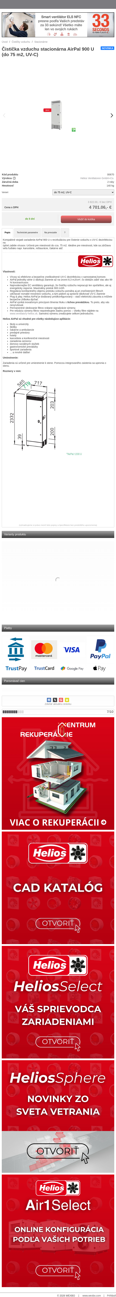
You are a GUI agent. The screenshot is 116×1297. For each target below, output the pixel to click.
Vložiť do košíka (86, 219)
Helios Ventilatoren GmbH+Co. (97, 178)
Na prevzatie (50, 232)
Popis (7, 232)
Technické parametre (27, 232)
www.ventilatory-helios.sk (23, 313)
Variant (5, 192)
